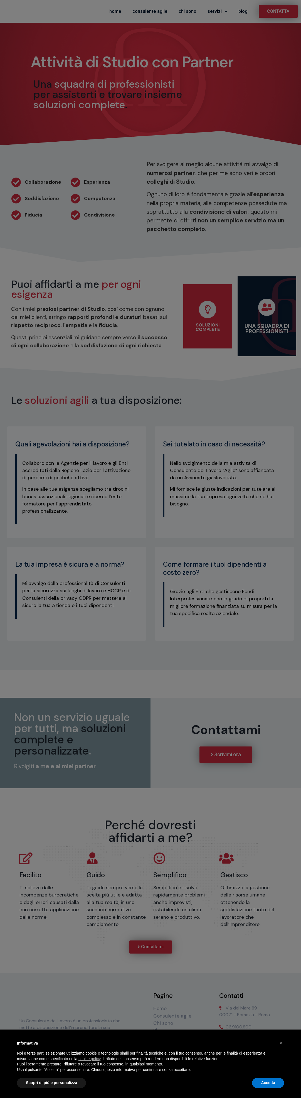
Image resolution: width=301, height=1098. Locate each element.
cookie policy (89, 1059)
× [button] (281, 1043)
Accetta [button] (268, 1082)
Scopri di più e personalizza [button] (51, 1082)
